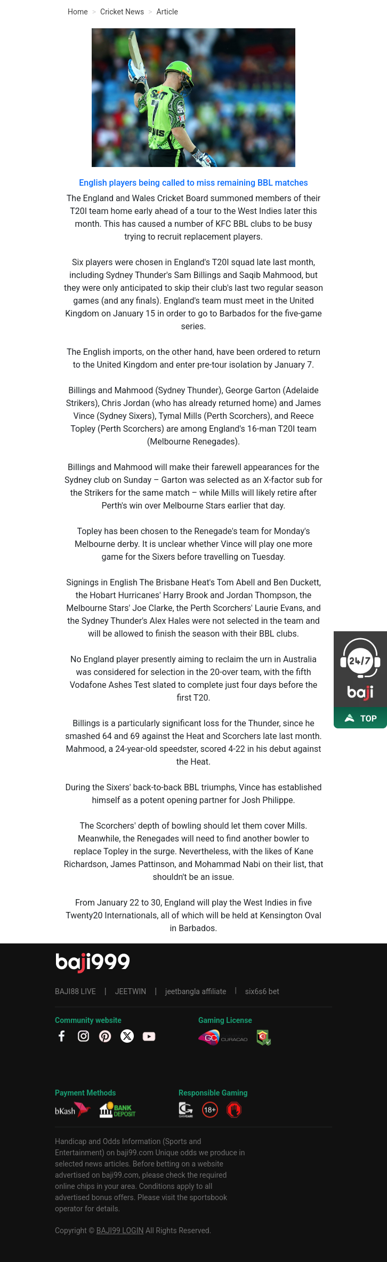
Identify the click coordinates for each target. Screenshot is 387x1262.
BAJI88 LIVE (75, 991)
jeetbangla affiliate (195, 991)
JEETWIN (130, 991)
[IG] (83, 1035)
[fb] (61, 1035)
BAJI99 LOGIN (120, 1230)
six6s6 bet (262, 991)
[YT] (149, 1035)
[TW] (127, 1035)
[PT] (105, 1035)
